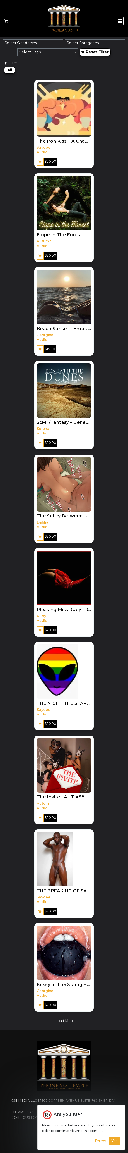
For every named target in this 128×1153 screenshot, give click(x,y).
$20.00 (50, 162)
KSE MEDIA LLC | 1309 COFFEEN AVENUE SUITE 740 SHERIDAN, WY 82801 (64, 1103)
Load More (65, 1021)
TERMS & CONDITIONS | (34, 1112)
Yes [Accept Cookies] (114, 1141)
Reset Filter (95, 52)
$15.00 (50, 349)
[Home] (64, 1068)
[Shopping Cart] (6, 21)
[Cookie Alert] (81, 1127)
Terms (100, 1141)
